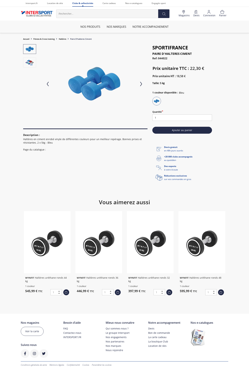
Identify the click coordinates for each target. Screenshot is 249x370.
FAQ (65, 328)
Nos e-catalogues (133, 3)
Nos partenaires (115, 341)
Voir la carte (32, 331)
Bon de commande (159, 332)
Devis (151, 328)
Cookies (85, 364)
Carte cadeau (109, 3)
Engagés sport (159, 3)
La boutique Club (158, 341)
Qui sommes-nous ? (117, 328)
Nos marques (113, 345)
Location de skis (55, 3)
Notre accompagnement (150, 27)
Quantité (157, 111)
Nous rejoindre (114, 350)
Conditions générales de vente (34, 364)
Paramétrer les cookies (102, 364)
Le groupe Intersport (118, 332)
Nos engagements (116, 337)
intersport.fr (32, 3)
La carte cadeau (157, 337)
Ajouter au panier (182, 130)
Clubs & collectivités (82, 3)
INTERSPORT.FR (72, 337)
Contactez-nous (72, 332)
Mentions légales (56, 364)
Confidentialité (73, 364)
